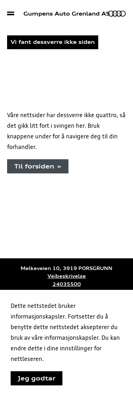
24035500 (66, 284)
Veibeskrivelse (67, 276)
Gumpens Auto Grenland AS (66, 14)
